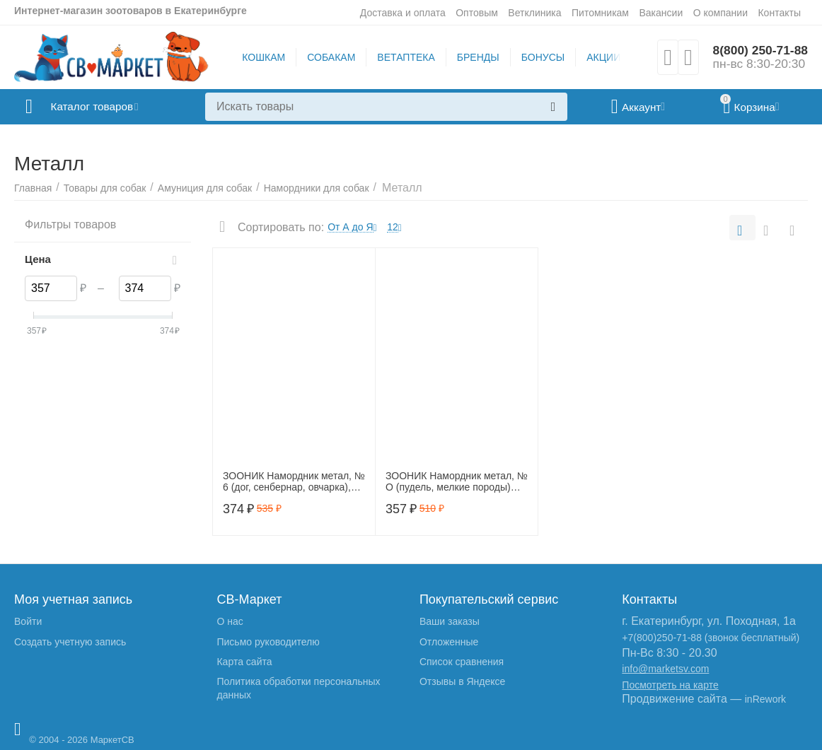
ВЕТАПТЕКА (404, 57)
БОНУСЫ (540, 57)
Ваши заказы (449, 621)
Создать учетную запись (70, 642)
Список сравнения (461, 661)
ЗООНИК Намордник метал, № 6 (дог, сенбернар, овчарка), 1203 (294, 482)
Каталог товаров (98, 106)
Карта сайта (244, 661)
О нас (229, 621)
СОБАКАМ (330, 57)
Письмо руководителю (267, 642)
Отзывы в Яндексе (462, 681)
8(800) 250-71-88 (759, 50)
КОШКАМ (262, 57)
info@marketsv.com (665, 668)
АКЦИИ (602, 57)
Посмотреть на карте (670, 685)
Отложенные (448, 642)
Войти (28, 621)
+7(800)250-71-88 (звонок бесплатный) (710, 637)
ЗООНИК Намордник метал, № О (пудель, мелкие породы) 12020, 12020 (457, 482)
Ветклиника (534, 12)
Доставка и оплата (403, 12)
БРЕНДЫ (476, 57)
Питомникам (600, 12)
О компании (720, 12)
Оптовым (477, 12)
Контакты (779, 12)
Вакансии (661, 12)
